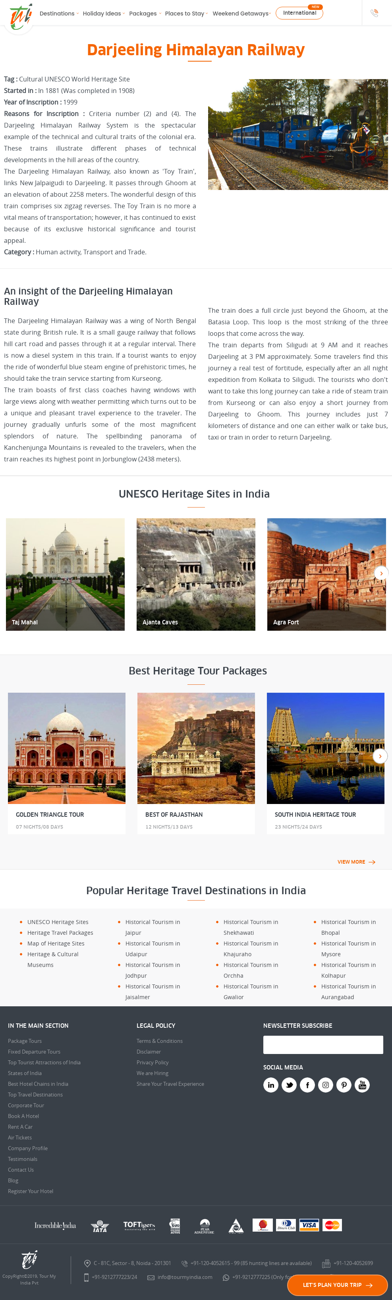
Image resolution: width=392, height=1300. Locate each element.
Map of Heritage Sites (56, 943)
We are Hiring (152, 1073)
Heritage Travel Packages (60, 932)
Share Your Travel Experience (170, 1083)
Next (380, 756)
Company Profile (28, 1148)
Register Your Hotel (30, 1191)
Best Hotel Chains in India (38, 1083)
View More (356, 862)
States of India (25, 1073)
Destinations (57, 13)
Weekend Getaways (240, 13)
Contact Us (21, 1169)
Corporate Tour (26, 1105)
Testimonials (22, 1158)
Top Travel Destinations (35, 1094)
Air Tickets (20, 1137)
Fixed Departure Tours (34, 1051)
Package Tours (25, 1040)
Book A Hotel (23, 1116)
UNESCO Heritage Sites (58, 922)
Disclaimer (149, 1051)
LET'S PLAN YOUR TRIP (338, 1285)
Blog (13, 1180)
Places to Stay (185, 13)
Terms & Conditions (160, 1040)
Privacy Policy (153, 1062)
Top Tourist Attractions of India (44, 1062)
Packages (143, 13)
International (300, 13)
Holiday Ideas (102, 13)
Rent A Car (20, 1126)
